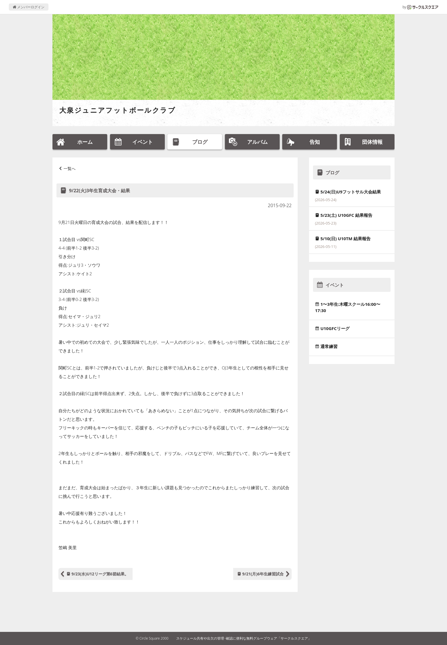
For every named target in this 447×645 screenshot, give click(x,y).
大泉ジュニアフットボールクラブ (117, 110)
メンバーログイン (28, 7)
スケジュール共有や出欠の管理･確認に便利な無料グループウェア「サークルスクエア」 (243, 638)
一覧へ (70, 168)
